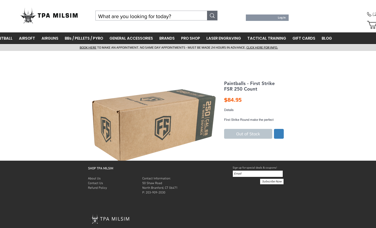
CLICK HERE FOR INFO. (262, 47)
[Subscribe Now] (272, 181)
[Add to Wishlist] (279, 134)
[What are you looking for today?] (148, 16)
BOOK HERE (88, 47)
